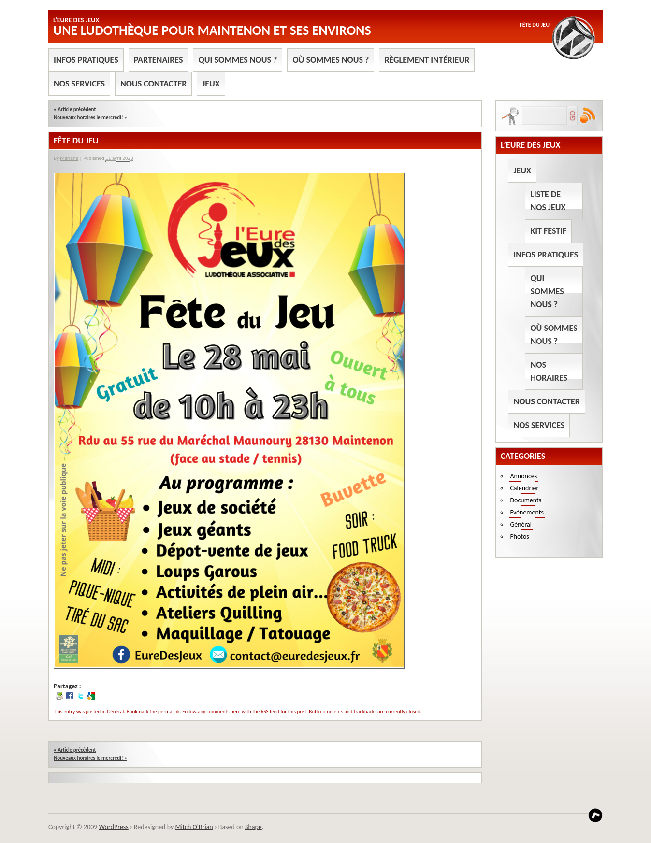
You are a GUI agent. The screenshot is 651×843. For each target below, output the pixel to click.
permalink (169, 711)
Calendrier (524, 488)
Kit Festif (548, 231)
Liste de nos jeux (547, 201)
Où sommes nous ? (330, 60)
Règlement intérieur (426, 60)
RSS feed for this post (283, 711)
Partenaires (158, 60)
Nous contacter (153, 83)
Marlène (69, 158)
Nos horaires (548, 371)
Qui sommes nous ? (237, 60)
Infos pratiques (86, 60)
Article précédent (75, 109)
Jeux (210, 83)
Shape (253, 827)
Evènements (527, 512)
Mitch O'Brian (194, 827)
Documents (525, 500)
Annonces (523, 476)
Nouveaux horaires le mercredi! (90, 117)
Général (115, 711)
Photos (519, 536)
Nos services (79, 83)
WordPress (114, 827)
